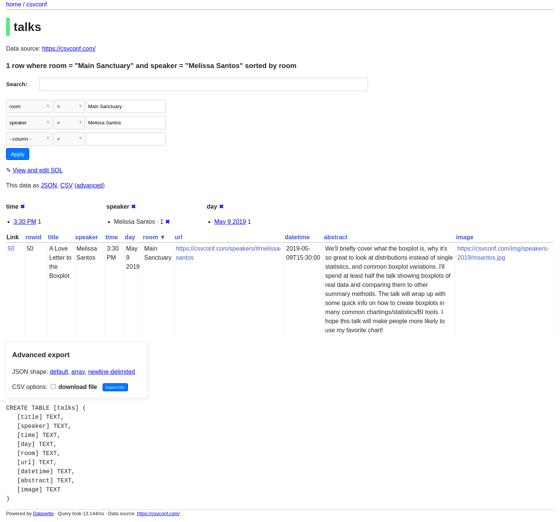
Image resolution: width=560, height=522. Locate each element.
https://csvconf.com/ (68, 48)
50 (11, 248)
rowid (33, 237)
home (13, 4)
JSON (49, 185)
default (59, 372)
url (178, 237)
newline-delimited (111, 372)
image (464, 237)
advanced (89, 185)
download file (74, 387)
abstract (335, 237)
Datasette (43, 513)
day (130, 237)
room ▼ (154, 237)
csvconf (36, 4)
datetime (297, 237)
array (78, 372)
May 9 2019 (230, 221)
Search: (16, 84)
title (53, 237)
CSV (66, 185)
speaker (86, 237)
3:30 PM (25, 221)
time (111, 237)
